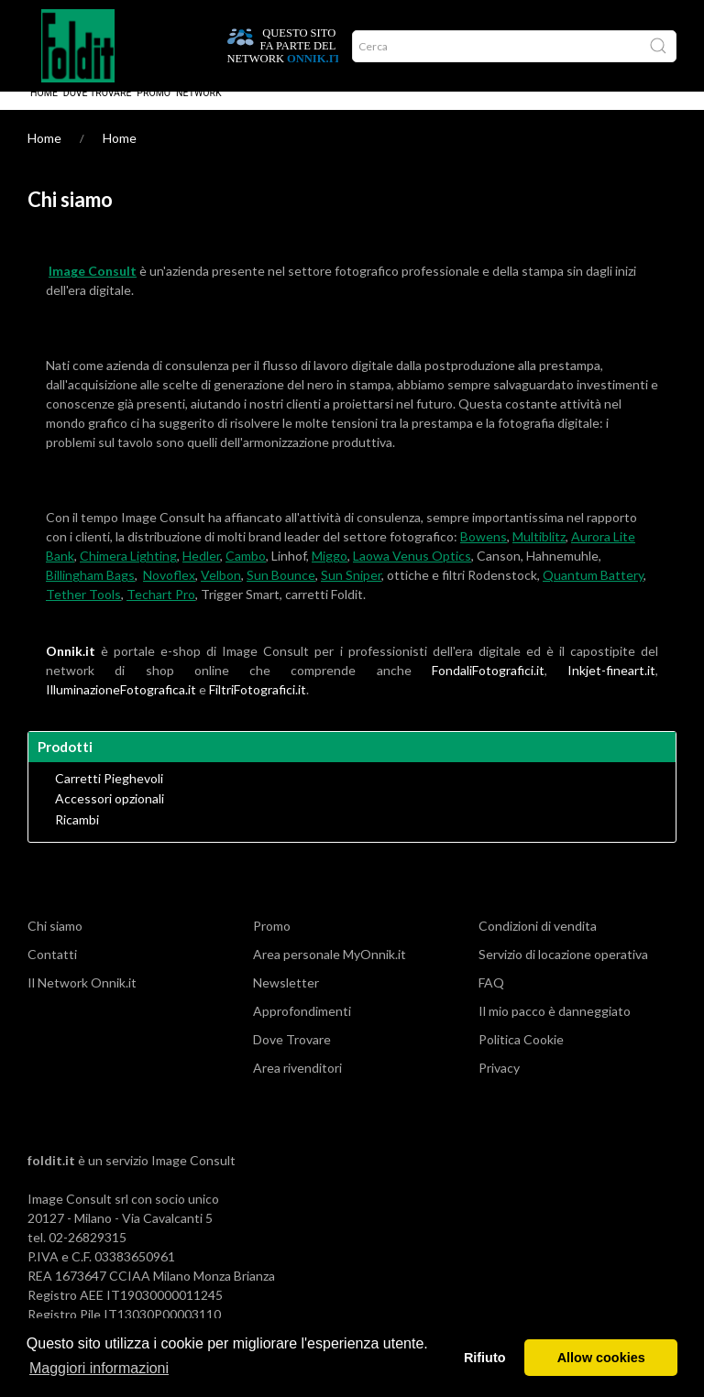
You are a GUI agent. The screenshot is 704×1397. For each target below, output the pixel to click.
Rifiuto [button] (485, 1357)
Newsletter (286, 1001)
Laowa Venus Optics (412, 574)
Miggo (329, 574)
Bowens (483, 554)
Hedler (201, 574)
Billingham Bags (90, 593)
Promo (153, 111)
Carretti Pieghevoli (109, 797)
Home (44, 111)
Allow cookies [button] (601, 1357)
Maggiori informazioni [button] (99, 1368)
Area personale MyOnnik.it (329, 972)
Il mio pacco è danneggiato (554, 1029)
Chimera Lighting (128, 574)
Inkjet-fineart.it (611, 688)
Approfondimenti (302, 1029)
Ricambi (77, 838)
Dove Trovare (97, 111)
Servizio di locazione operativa (563, 972)
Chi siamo (55, 944)
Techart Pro (160, 612)
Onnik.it (70, 669)
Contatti (52, 972)
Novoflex (169, 593)
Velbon (221, 593)
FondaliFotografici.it (488, 688)
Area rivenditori (297, 1086)
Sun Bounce (281, 593)
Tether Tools (83, 612)
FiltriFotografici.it (257, 707)
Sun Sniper (351, 593)
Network (199, 111)
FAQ (491, 1001)
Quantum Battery (593, 593)
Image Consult (193, 1178)
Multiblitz (539, 554)
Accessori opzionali (109, 817)
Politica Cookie (521, 1057)
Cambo (246, 574)
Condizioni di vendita (537, 944)
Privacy (499, 1086)
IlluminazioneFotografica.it (121, 707)
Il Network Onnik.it (82, 1001)
